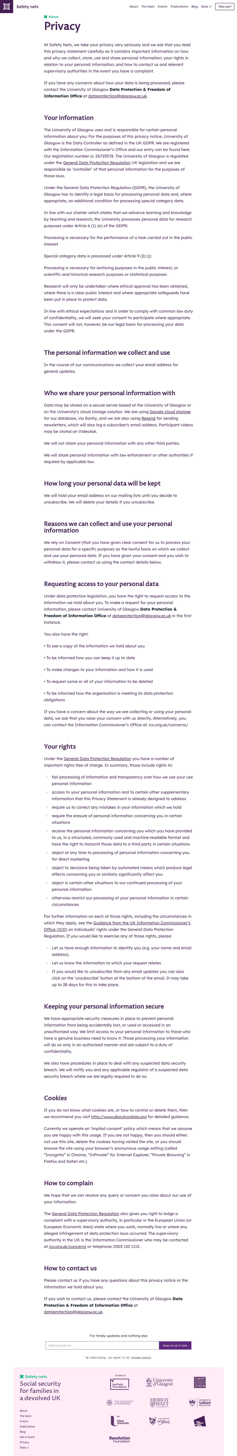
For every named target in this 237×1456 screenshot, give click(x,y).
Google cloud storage (170, 411)
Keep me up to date (175, 1345)
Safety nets (19, 6)
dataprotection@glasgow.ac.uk (117, 95)
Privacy (24, 1442)
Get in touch (27, 1437)
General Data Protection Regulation (97, 162)
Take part (224, 6)
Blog (194, 6)
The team (148, 6)
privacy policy (141, 1357)
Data (206, 6)
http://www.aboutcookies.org (119, 1116)
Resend (149, 418)
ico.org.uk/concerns (67, 1246)
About (134, 6)
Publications (179, 6)
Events (162, 6)
